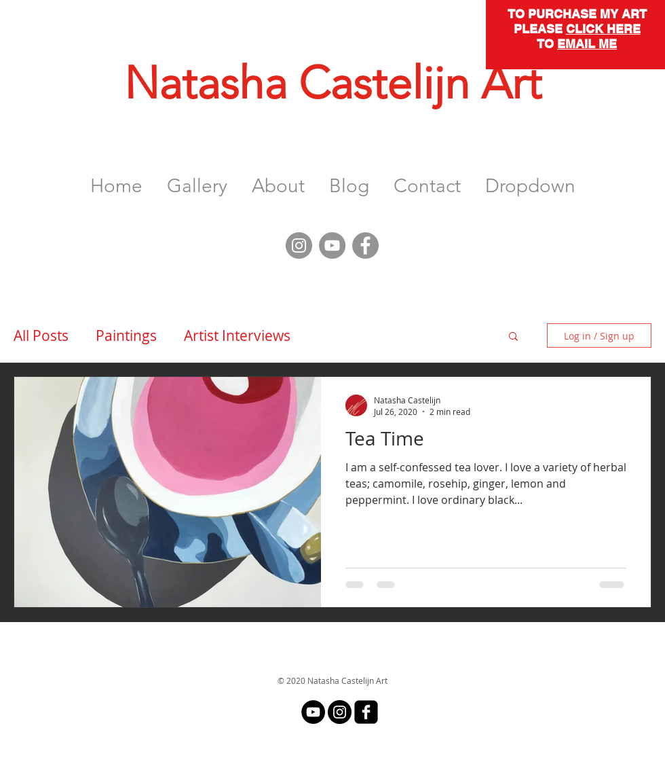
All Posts (41, 335)
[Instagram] (299, 245)
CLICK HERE (603, 29)
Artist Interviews (237, 335)
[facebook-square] (366, 712)
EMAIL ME (587, 44)
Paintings (126, 335)
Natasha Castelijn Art (333, 83)
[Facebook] (365, 245)
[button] (197, 180)
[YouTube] (332, 245)
